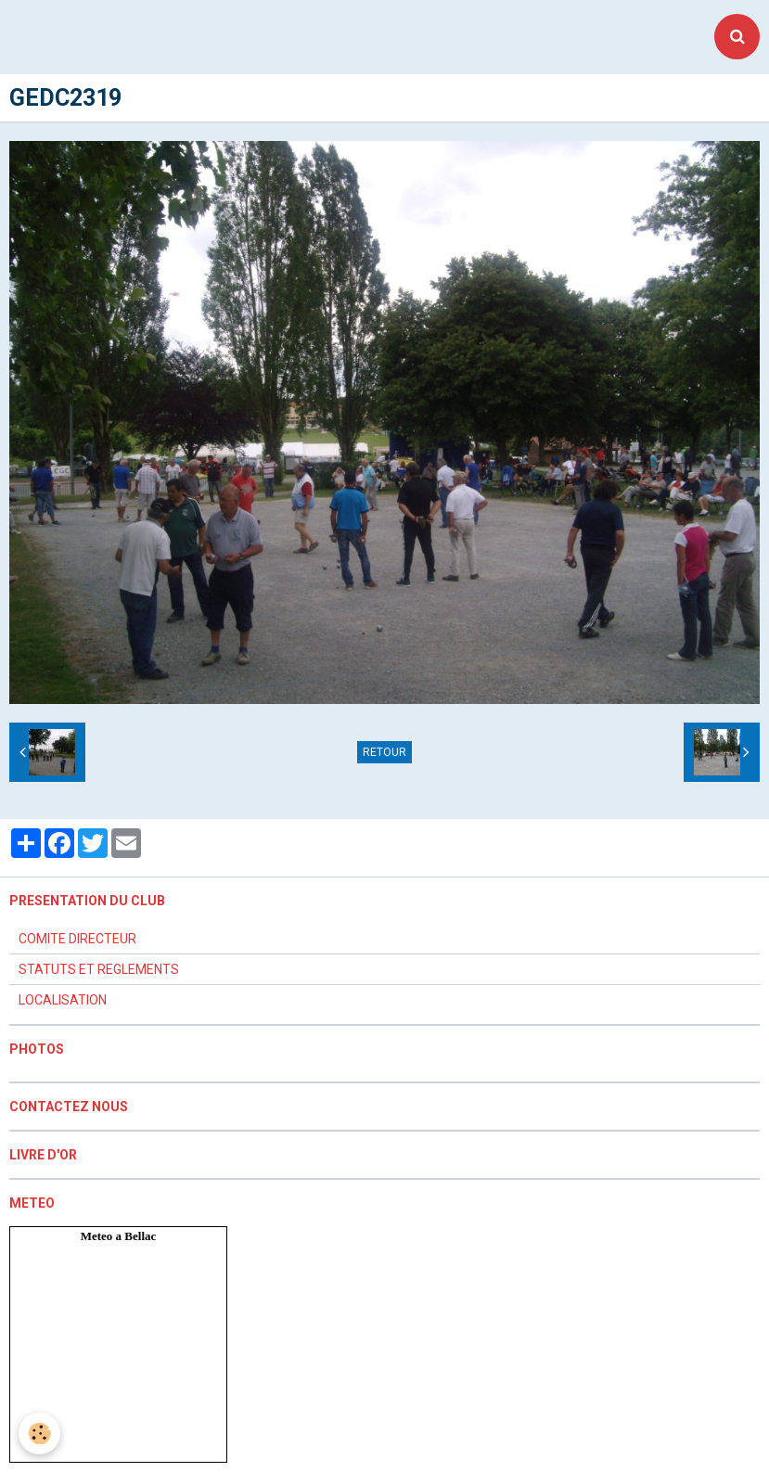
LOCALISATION (63, 999)
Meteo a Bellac (119, 1236)
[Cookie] (39, 1433)
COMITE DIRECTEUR (77, 938)
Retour (384, 752)
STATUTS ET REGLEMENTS (99, 969)
